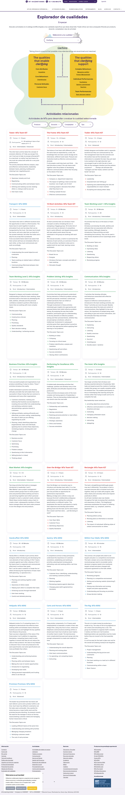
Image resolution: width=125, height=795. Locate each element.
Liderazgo (35, 751)
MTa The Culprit (98, 769)
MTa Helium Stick (99, 764)
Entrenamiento (90, 9)
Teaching (83, 87)
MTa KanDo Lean (98, 766)
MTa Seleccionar (98, 754)
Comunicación (36, 756)
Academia (66, 760)
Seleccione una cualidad (62, 35)
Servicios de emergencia (70, 771)
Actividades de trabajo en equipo (41, 749)
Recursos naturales (68, 756)
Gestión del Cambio (37, 773)
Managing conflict (83, 72)
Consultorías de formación (70, 769)
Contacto (4, 749)
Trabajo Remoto (36, 775)
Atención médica (68, 758)
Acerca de (107, 9)
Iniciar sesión (73, 1)
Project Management (83, 74)
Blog (99, 9)
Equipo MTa (97, 758)
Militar (65, 764)
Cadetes (65, 766)
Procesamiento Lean (38, 766)
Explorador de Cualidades (8, 771)
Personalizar (10, 788)
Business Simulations (76, 9)
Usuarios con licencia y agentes (10, 762)
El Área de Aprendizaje (7, 764)
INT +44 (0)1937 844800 (36, 1)
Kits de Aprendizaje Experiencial (38, 9)
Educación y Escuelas (69, 749)
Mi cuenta (4, 754)
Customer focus (42, 87)
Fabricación (66, 762)
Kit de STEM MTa (98, 756)
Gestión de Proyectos (38, 760)
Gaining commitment (83, 84)
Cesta (65, 1)
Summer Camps (67, 751)
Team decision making (83, 94)
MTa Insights (97, 749)
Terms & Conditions (6, 758)
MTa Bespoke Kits (99, 773)
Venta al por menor (68, 773)
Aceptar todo (32, 788)
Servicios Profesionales (69, 775)
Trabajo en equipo (37, 754)
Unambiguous (41, 79)
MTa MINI (96, 751)
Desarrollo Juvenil (37, 764)
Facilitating (83, 82)
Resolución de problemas (39, 762)
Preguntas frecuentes (7, 766)
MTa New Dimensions (100, 771)
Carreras (3, 756)
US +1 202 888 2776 (55, 1)
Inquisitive (41, 72)
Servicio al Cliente (37, 758)
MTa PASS (97, 760)
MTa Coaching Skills (99, 762)
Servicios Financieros (69, 754)
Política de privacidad (7, 760)
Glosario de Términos (7, 769)
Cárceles (65, 777)
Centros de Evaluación (38, 769)
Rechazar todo (21, 788)
